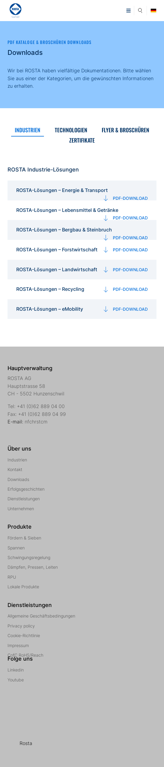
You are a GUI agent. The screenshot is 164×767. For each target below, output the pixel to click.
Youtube (16, 679)
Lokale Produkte (23, 586)
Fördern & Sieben (24, 537)
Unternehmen (21, 508)
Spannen (16, 547)
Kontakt (15, 469)
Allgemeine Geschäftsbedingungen (41, 615)
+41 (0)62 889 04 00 (41, 406)
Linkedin (16, 669)
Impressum (18, 645)
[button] (128, 10)
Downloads (18, 479)
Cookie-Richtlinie (24, 635)
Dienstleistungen (24, 498)
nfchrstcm (36, 422)
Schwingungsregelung (29, 557)
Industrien (17, 459)
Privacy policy (21, 625)
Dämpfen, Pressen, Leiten (33, 567)
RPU (12, 577)
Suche (140, 10)
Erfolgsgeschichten (26, 489)
